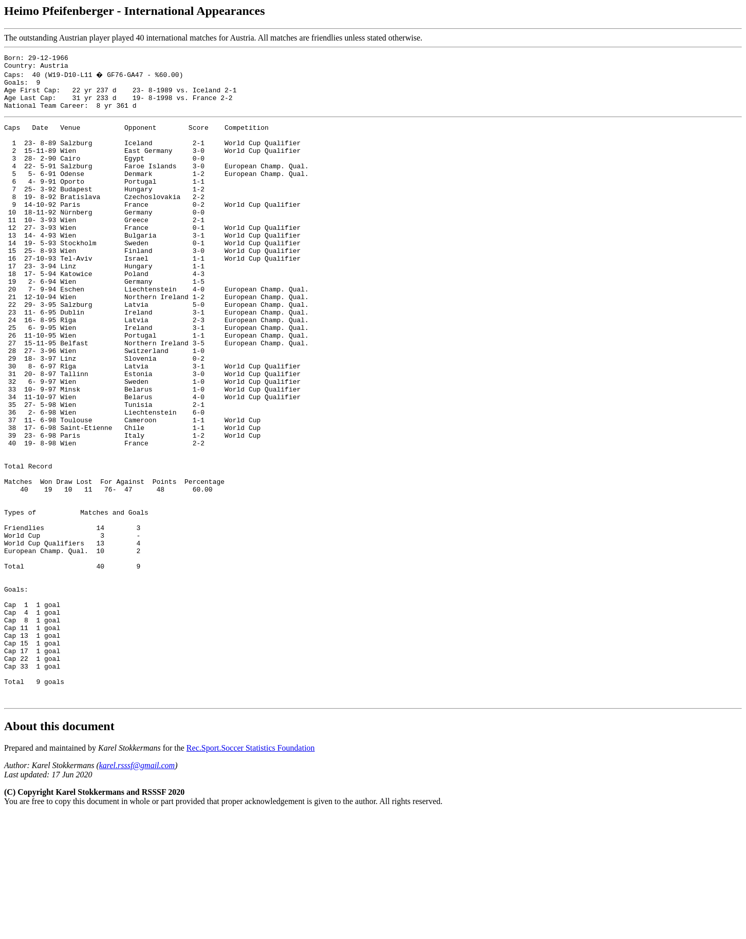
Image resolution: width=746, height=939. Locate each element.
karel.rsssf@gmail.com (137, 890)
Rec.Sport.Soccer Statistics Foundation (250, 872)
